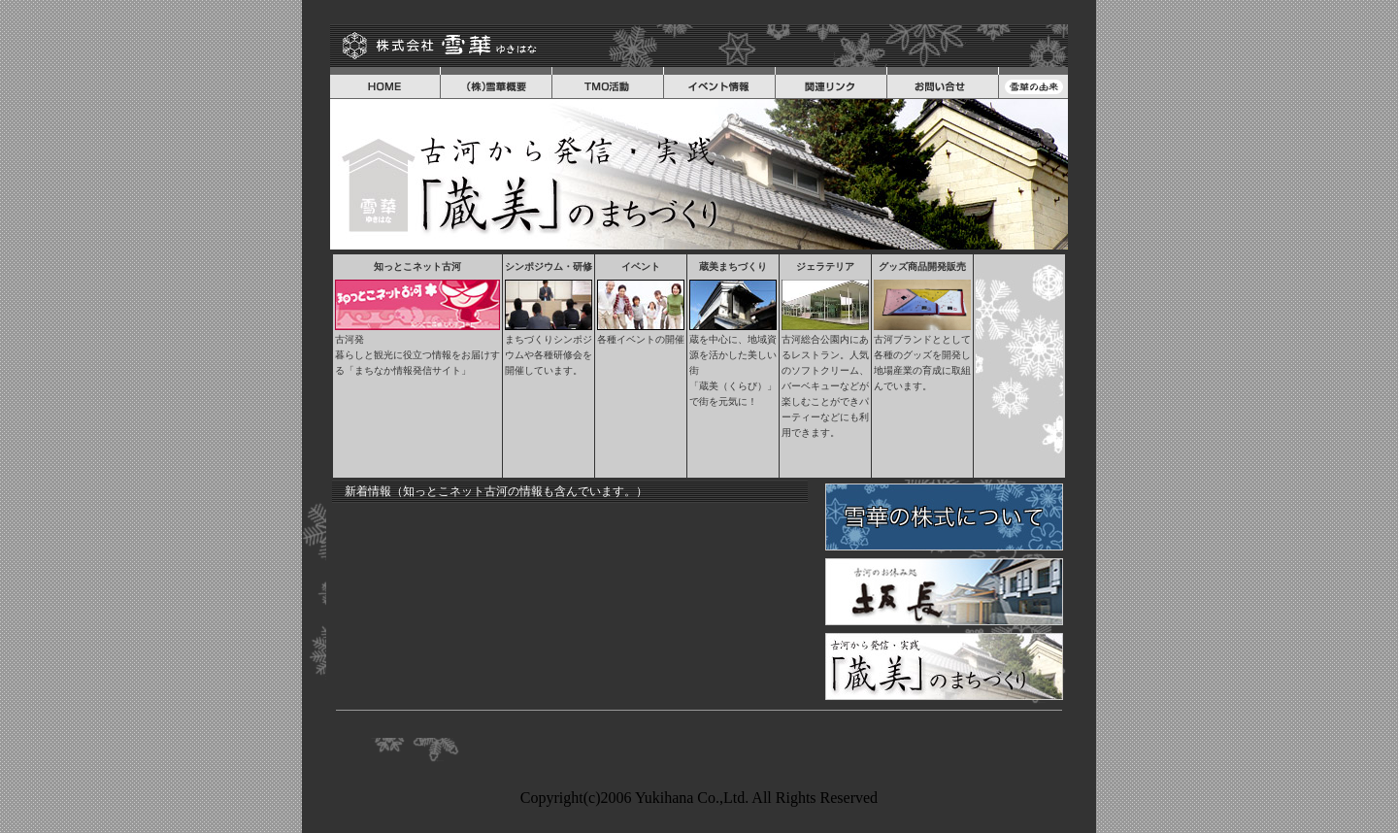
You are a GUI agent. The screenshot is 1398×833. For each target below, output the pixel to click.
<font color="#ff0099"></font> (570, 601)
